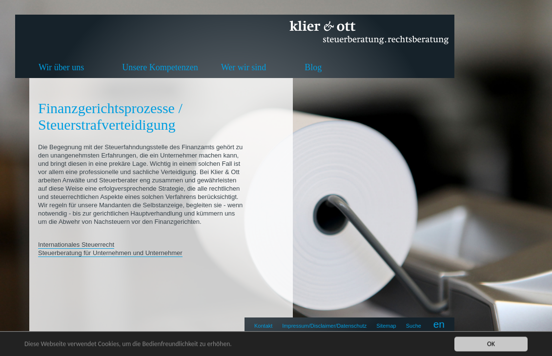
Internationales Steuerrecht (76, 244)
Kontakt (263, 326)
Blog (313, 67)
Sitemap (386, 326)
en (439, 324)
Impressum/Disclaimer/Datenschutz (324, 326)
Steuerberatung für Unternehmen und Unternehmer (110, 253)
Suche (413, 326)
